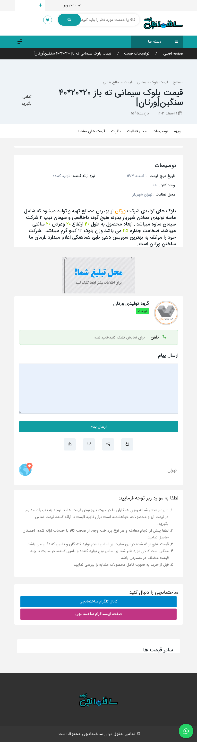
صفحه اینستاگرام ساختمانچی (98, 614)
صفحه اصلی (172, 53)
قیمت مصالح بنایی (117, 82)
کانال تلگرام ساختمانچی (98, 601)
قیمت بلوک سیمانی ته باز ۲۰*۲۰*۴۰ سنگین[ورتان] (72, 53)
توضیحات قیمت (136, 53)
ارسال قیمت (30, 5)
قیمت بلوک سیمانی (152, 82)
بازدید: (140, 113)
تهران (172, 470)
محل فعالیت (136, 131)
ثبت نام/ (75, 5)
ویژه (177, 131)
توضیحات (160, 131)
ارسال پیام (99, 426)
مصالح (178, 82)
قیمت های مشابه (91, 131)
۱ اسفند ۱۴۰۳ (169, 113)
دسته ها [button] (165, 41)
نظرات (116, 131)
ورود (65, 5)
